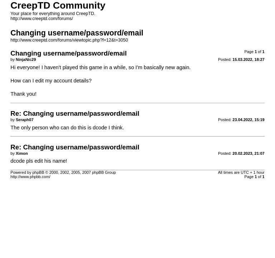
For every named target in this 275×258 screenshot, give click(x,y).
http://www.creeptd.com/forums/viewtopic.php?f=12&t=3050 (69, 40)
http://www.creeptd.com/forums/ (41, 18)
